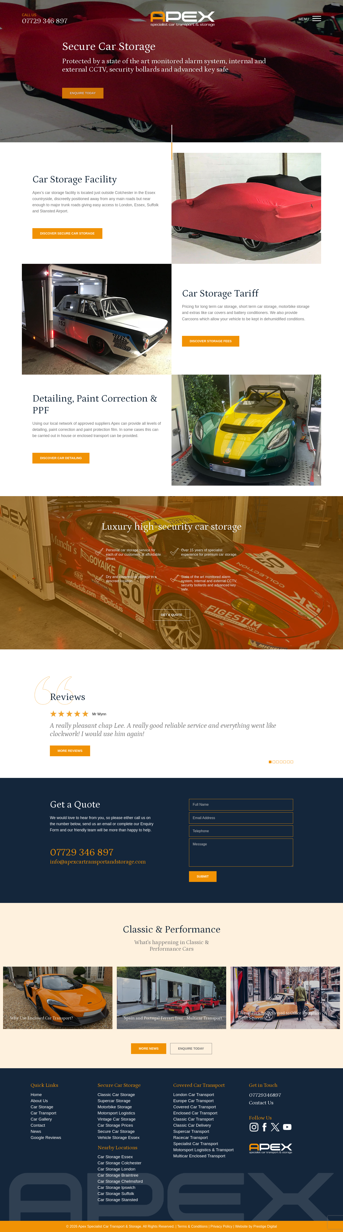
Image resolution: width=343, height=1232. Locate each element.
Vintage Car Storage (117, 1119)
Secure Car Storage (116, 1131)
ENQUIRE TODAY (83, 93)
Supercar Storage (114, 1100)
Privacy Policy (221, 1226)
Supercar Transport (191, 1131)
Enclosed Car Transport (195, 1113)
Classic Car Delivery (192, 1125)
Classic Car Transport (193, 1119)
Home (36, 1094)
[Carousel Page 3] (277, 762)
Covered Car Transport (194, 1107)
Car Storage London (116, 1169)
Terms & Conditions (192, 1226)
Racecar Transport (190, 1137)
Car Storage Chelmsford (120, 1181)
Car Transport (43, 1113)
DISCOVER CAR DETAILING (61, 458)
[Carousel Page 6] (288, 762)
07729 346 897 (44, 21)
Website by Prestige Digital (256, 1226)
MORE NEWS (149, 1048)
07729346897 (265, 1095)
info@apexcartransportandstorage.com (98, 862)
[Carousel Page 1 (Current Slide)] (270, 762)
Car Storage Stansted (118, 1199)
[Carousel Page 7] (291, 762)
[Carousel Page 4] (281, 762)
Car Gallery (41, 1119)
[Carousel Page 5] (284, 762)
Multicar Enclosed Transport (199, 1156)
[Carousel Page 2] (274, 762)
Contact (38, 1125)
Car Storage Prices (115, 1125)
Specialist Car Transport (195, 1143)
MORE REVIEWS (70, 751)
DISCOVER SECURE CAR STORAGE (67, 233)
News (36, 1131)
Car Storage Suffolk (116, 1193)
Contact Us (261, 1103)
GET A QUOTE (171, 615)
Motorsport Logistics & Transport (203, 1149)
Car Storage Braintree (118, 1175)
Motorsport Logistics (116, 1113)
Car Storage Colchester (120, 1163)
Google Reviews (46, 1137)
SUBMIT (203, 876)
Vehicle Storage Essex (119, 1137)
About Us (39, 1100)
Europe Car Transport (193, 1100)
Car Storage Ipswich (116, 1187)
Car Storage (42, 1107)
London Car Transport (193, 1094)
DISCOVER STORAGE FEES (211, 341)
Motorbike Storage (115, 1107)
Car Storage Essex (115, 1156)
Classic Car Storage (116, 1094)
